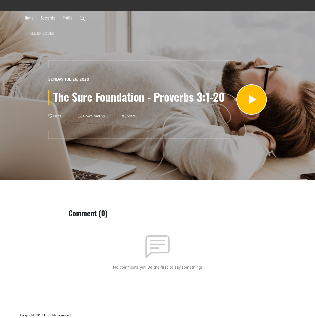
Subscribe (48, 18)
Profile (67, 18)
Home (29, 18)
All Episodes (39, 33)
